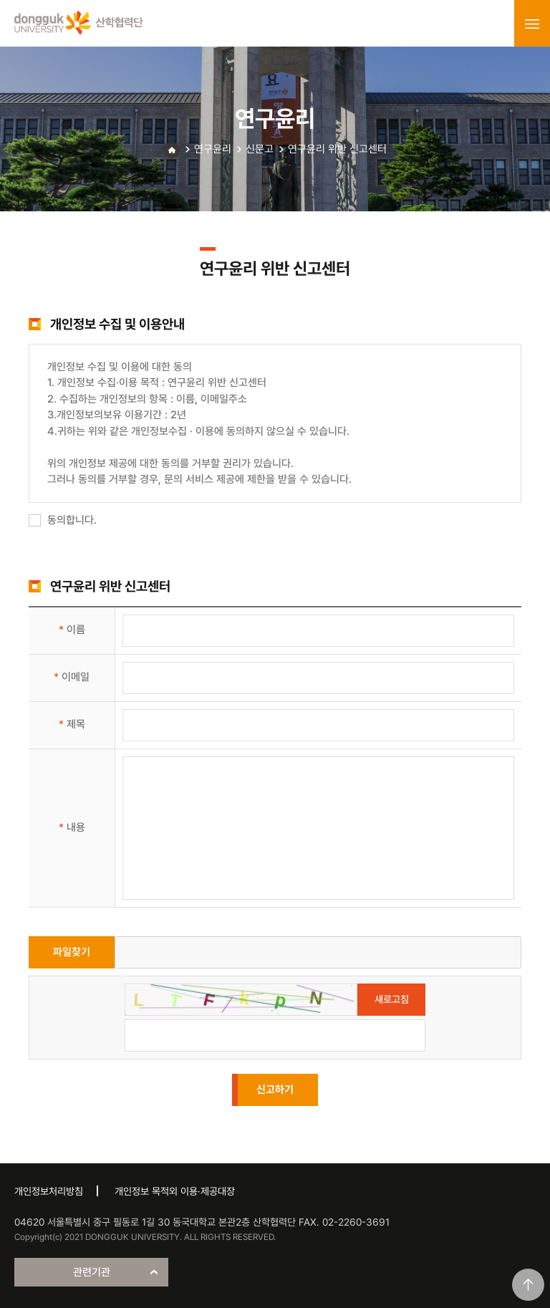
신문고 (260, 149)
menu (532, 23)
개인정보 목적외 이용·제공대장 (175, 1191)
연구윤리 (212, 149)
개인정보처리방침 (48, 1191)
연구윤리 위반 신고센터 (337, 149)
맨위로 (528, 1285)
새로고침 (392, 999)
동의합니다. (63, 520)
